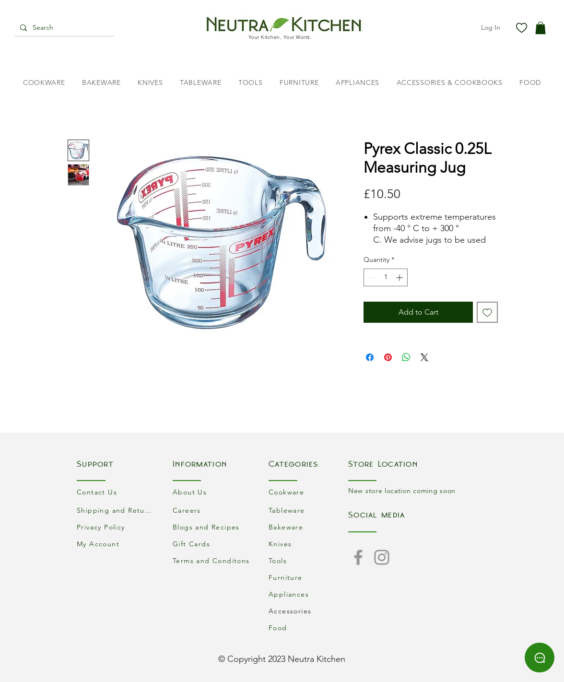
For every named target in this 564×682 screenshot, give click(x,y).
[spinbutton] (385, 277)
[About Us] (212, 492)
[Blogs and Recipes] (212, 527)
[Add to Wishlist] (487, 312)
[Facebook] (358, 557)
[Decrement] (371, 277)
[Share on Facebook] (370, 357)
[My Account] (116, 544)
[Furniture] (308, 577)
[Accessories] (308, 611)
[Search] (63, 27)
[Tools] (308, 560)
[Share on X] (424, 357)
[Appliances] (308, 594)
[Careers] (212, 510)
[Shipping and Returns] (116, 510)
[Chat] (539, 657)
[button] (540, 28)
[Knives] (308, 544)
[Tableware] (308, 510)
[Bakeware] (308, 527)
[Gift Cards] (212, 544)
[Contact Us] (116, 492)
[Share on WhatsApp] (406, 357)
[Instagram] (382, 557)
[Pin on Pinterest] (388, 357)
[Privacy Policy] (116, 527)
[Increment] (400, 277)
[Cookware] (308, 492)
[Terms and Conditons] (212, 560)
